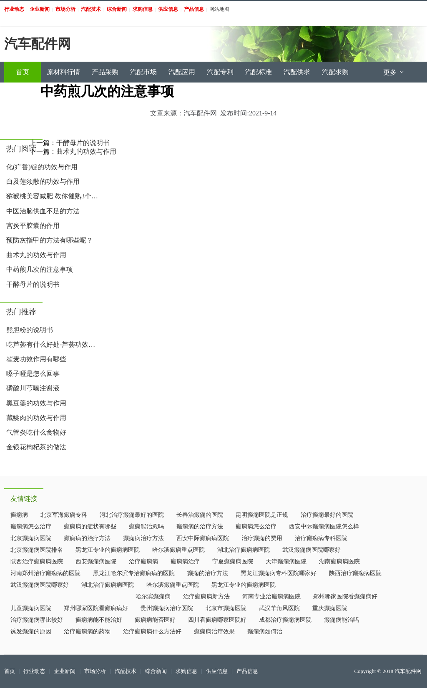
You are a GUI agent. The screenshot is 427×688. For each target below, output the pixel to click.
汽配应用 (181, 71)
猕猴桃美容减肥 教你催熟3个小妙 (55, 196)
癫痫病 (19, 515)
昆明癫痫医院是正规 (262, 515)
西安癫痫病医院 (95, 561)
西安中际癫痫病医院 (202, 538)
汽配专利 (220, 71)
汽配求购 (335, 71)
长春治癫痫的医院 (199, 515)
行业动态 (34, 671)
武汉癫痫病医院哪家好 (311, 550)
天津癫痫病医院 (286, 561)
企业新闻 (64, 671)
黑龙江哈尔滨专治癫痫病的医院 (134, 573)
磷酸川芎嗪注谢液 (33, 388)
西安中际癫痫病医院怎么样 (324, 526)
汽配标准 (258, 71)
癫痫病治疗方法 (143, 538)
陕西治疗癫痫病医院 (36, 561)
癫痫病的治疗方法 (199, 526)
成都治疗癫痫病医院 (285, 620)
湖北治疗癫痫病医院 (243, 550)
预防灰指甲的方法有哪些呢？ (49, 240)
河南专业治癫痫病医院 (271, 596)
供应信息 (217, 671)
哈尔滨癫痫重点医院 (178, 550)
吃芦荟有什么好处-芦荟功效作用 (54, 344)
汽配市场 (143, 71)
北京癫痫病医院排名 (36, 550)
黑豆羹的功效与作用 (36, 403)
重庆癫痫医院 (329, 608)
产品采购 (105, 71)
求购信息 (186, 671)
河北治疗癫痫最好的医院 (132, 515)
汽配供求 (297, 71)
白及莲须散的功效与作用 (43, 181)
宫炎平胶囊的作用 (33, 225)
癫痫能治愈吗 (146, 526)
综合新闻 (156, 671)
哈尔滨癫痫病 (153, 596)
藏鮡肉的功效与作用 (36, 417)
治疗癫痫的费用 (261, 538)
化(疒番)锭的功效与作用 (42, 166)
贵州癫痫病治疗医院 (167, 608)
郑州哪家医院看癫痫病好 (345, 596)
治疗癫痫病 (143, 561)
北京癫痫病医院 (30, 538)
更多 (394, 72)
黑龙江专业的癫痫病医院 (107, 550)
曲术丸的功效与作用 (36, 254)
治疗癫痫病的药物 (87, 631)
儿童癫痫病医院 (30, 608)
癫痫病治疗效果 (214, 631)
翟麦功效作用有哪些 (36, 359)
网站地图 (219, 9)
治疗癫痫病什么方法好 (152, 631)
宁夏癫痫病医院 (232, 561)
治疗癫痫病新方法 (206, 596)
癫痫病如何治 (264, 631)
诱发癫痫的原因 (30, 631)
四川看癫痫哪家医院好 (217, 620)
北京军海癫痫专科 (63, 515)
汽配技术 (125, 671)
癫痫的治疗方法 (207, 573)
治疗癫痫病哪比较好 (36, 620)
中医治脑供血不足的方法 (43, 211)
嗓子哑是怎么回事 (33, 373)
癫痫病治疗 (185, 561)
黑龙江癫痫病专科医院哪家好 (278, 573)
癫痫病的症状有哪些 (90, 526)
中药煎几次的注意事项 (39, 269)
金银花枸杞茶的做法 (36, 446)
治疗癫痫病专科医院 (321, 538)
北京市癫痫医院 (226, 608)
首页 (22, 71)
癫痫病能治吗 (341, 620)
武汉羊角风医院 (279, 608)
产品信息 (247, 671)
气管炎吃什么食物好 (36, 432)
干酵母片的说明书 (33, 284)
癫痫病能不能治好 (98, 620)
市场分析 (95, 671)
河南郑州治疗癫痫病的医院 (45, 573)
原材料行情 (63, 71)
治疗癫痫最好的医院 (327, 515)
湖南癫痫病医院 (339, 561)
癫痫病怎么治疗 (30, 526)
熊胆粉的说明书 (29, 329)
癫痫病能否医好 (155, 620)
